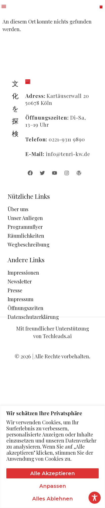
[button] (4, 6)
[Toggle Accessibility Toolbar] (94, 497)
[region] (52, 457)
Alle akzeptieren (52, 473)
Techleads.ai (57, 336)
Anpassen (52, 486)
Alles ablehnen (52, 499)
